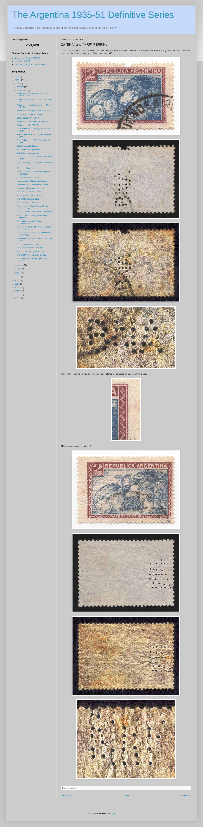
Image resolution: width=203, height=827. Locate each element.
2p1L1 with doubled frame (27, 146)
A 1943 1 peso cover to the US (29, 195)
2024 (17, 84)
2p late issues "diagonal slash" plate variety (34, 111)
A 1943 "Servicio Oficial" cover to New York (34, 212)
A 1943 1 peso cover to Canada (29, 192)
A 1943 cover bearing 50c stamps (30, 251)
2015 (17, 280)
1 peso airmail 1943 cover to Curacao (32, 181)
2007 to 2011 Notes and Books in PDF (30, 64)
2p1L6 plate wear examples (28, 153)
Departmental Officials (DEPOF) (27, 58)
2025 (17, 80)
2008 (17, 298)
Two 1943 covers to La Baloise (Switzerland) (29, 222)
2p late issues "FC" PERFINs (28, 118)
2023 (17, 273)
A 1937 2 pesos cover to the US (30, 202)
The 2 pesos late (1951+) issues (30, 168)
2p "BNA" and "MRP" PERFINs (29, 114)
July (19, 269)
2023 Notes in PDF (22, 61)
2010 (17, 291)
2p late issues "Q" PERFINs (28, 125)
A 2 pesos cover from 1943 (28, 244)
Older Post (185, 795)
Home (126, 795)
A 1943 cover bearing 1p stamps (30, 248)
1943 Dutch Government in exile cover (32, 185)
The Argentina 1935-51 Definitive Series (93, 15)
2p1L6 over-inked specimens (28, 149)
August (20, 265)
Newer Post (66, 795)
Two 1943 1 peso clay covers (28, 199)
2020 (17, 277)
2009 (17, 295)
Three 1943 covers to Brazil (28, 178)
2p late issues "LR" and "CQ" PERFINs (32, 122)
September (22, 90)
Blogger (112, 813)
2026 (17, 77)
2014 (17, 284)
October (20, 87)
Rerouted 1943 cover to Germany (30, 188)
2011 (17, 287)
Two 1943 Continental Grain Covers (31, 255)
